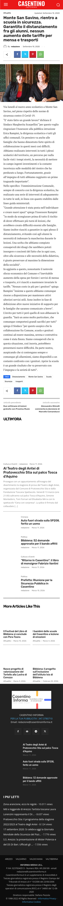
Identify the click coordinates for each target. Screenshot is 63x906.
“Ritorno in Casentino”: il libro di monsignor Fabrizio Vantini (40, 562)
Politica (24, 537)
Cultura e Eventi (10, 464)
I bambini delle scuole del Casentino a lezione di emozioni (46, 634)
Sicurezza (8, 381)
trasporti (19, 381)
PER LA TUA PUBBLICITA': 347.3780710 (31, 718)
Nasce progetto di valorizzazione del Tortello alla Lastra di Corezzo (15, 673)
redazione (15, 47)
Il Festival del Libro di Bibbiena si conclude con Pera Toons (15, 634)
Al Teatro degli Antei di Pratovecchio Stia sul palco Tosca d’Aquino (30, 472)
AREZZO (9, 859)
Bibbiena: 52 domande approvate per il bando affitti (39, 542)
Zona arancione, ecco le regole (20, 804)
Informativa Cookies (31, 901)
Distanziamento (18, 376)
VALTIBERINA (52, 859)
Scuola (49, 376)
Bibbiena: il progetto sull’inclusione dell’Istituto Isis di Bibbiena (44, 673)
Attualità (7, 13)
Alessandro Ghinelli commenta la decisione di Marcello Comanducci (47, 409)
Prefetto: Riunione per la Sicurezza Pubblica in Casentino (36, 583)
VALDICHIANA (36, 859)
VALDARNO (21, 859)
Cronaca (24, 517)
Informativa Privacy (47, 898)
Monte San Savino (35, 376)
